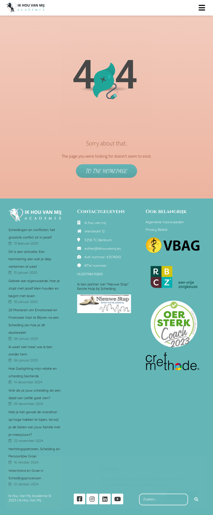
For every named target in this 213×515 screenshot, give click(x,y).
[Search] (196, 499)
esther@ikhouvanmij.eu (102, 248)
